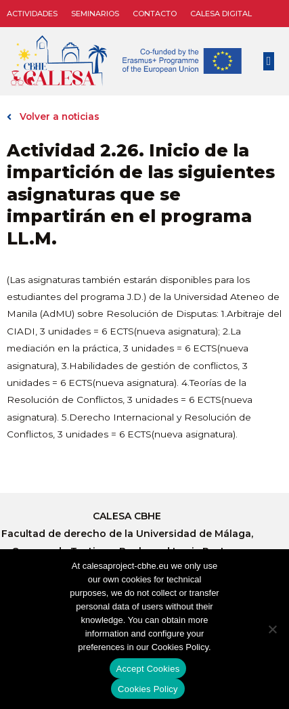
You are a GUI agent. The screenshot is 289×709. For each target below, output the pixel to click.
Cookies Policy (148, 689)
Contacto (155, 13)
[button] (268, 61)
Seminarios (95, 13)
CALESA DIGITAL (221, 13)
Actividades (32, 13)
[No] (272, 629)
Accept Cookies (148, 669)
